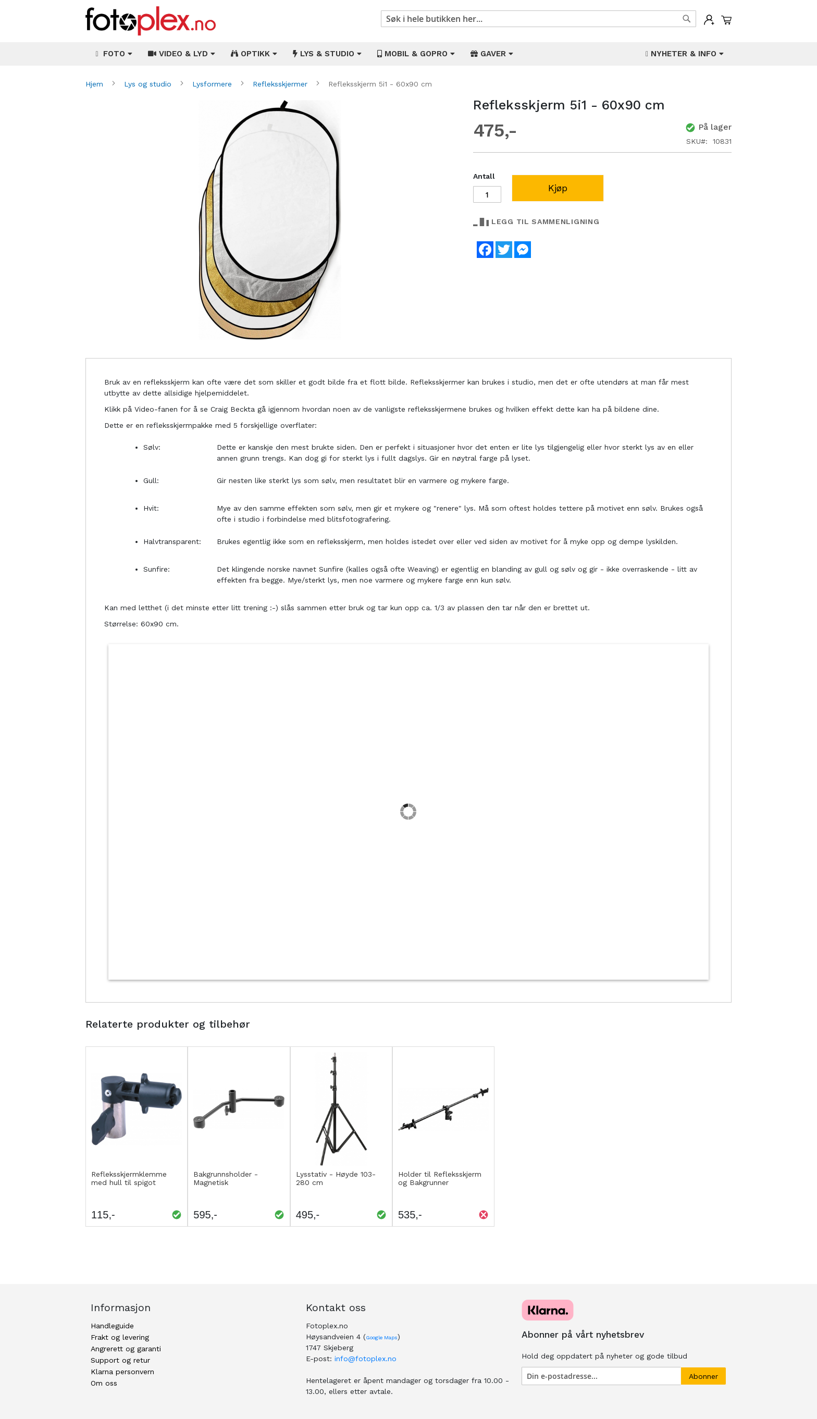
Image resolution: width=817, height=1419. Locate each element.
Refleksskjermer (281, 84)
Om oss (104, 1383)
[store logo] (150, 21)
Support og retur (120, 1360)
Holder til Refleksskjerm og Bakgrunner (439, 1178)
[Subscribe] (703, 1376)
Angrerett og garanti (126, 1348)
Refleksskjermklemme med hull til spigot (129, 1178)
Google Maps (382, 1337)
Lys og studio (149, 84)
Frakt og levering (120, 1337)
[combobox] (538, 18)
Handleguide (112, 1326)
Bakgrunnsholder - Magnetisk (225, 1178)
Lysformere (213, 84)
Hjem (95, 84)
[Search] (687, 18)
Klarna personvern (122, 1371)
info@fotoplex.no (366, 1358)
